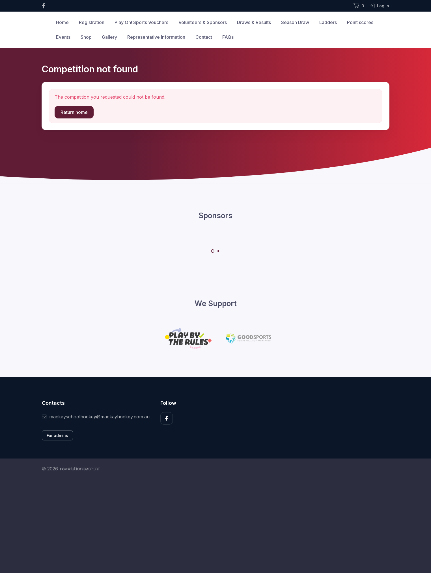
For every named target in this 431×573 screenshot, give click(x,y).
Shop (86, 37)
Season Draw (295, 22)
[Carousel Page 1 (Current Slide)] (212, 251)
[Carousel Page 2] (218, 251)
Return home (74, 112)
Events (63, 37)
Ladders (328, 22)
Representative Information (156, 37)
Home (62, 22)
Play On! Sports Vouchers (141, 22)
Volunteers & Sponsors (202, 22)
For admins (57, 435)
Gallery (109, 37)
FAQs (228, 37)
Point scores (360, 22)
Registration (91, 22)
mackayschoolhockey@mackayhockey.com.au (96, 417)
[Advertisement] (211, 532)
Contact (203, 37)
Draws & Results (254, 22)
